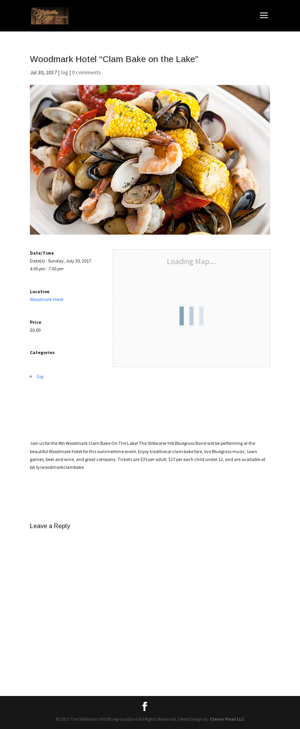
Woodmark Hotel (46, 299)
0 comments (86, 72)
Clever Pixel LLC (227, 719)
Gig (64, 72)
